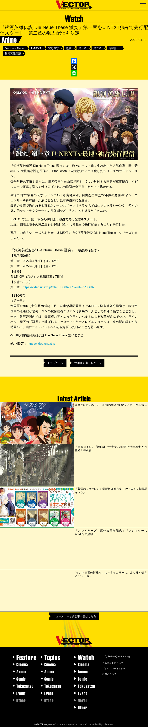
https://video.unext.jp (41, 343)
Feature (26, 657)
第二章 (97, 48)
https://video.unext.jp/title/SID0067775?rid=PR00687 (58, 287)
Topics (52, 657)
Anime (21, 671)
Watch (86, 657)
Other (82, 707)
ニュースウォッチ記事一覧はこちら (74, 616)
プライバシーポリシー (114, 668)
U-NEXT (36, 48)
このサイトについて (113, 663)
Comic (21, 678)
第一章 (82, 48)
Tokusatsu (25, 685)
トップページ (55, 362)
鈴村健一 (113, 48)
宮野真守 (53, 48)
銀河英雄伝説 (13, 53)
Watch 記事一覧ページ (87, 362)
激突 (68, 48)
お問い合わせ (109, 674)
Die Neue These (14, 48)
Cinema (22, 664)
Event (21, 693)
